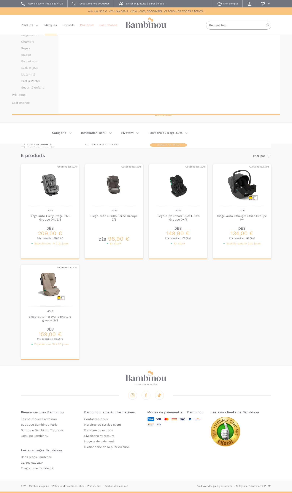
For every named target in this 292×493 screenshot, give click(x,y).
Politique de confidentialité (68, 486)
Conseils (68, 25)
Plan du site (94, 486)
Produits (27, 25)
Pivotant (127, 133)
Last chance (108, 25)
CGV (23, 486)
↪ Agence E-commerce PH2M (253, 486)
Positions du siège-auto (165, 133)
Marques (50, 25)
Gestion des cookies (116, 486)
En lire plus (163, 114)
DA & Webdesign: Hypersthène (215, 486)
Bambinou (146, 24)
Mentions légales (39, 486)
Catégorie (59, 133)
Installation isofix (93, 133)
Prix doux (87, 25)
